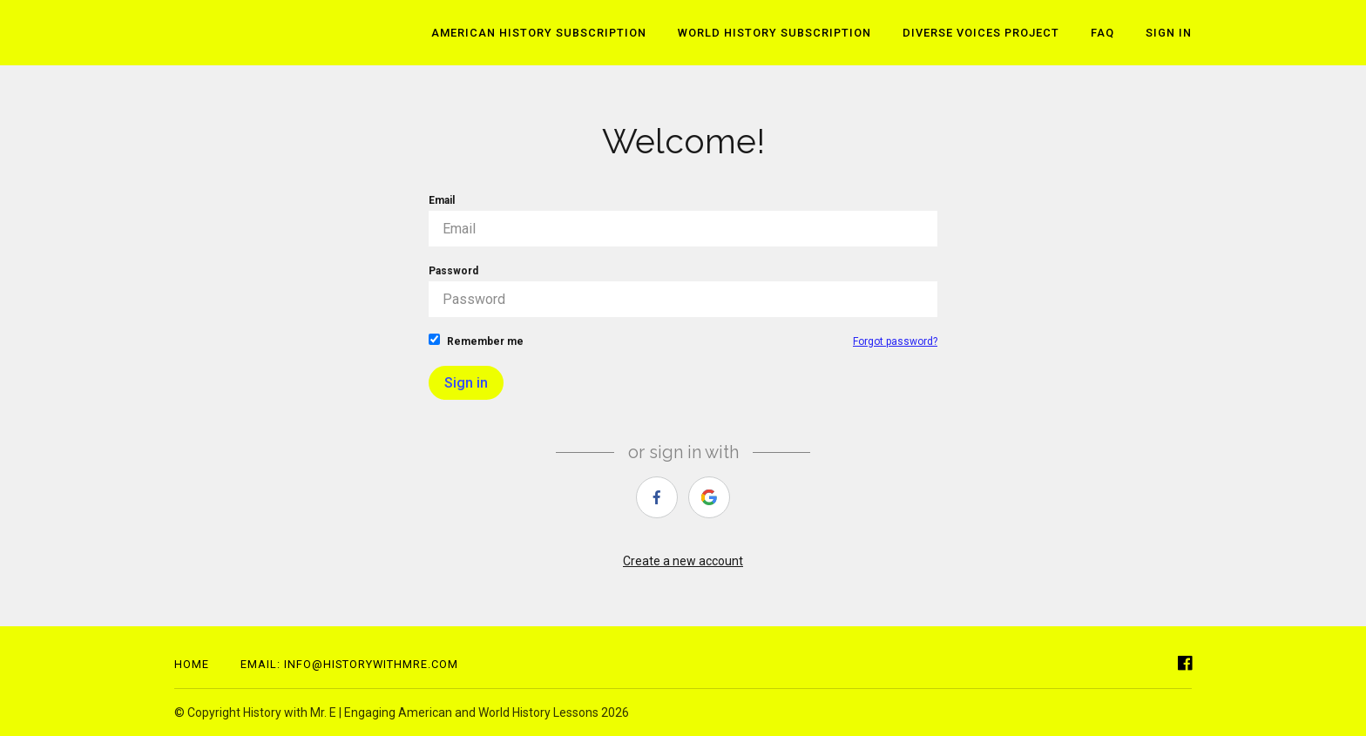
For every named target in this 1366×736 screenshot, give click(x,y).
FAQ (1102, 32)
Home (191, 664)
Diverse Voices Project (981, 32)
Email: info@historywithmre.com (349, 664)
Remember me (476, 341)
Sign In (1169, 32)
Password (683, 291)
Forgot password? (895, 341)
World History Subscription (774, 32)
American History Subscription (538, 32)
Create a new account (683, 561)
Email (683, 220)
